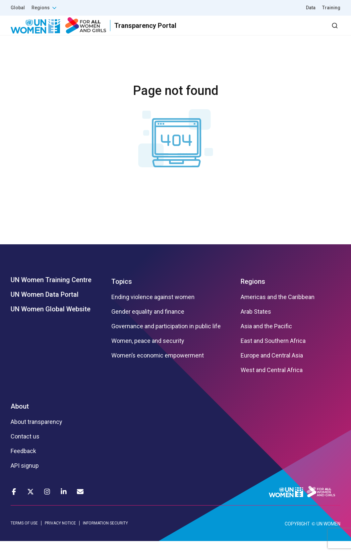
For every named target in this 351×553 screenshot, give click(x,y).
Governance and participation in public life (166, 338)
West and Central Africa (272, 381)
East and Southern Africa (273, 352)
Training (331, 7)
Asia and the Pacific (266, 338)
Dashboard (302, 31)
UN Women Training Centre (51, 291)
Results (172, 31)
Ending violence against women (153, 308)
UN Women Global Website (50, 320)
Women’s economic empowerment (157, 367)
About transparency (36, 433)
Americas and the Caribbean (278, 308)
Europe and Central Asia (272, 367)
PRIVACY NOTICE (60, 535)
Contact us (25, 448)
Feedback (23, 462)
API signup (25, 477)
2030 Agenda (251, 31)
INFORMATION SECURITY (105, 535)
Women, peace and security (147, 352)
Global (18, 7)
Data (311, 7)
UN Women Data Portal (45, 306)
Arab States (256, 323)
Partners (208, 31)
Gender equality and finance (147, 323)
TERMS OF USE (24, 535)
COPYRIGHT (297, 535)
